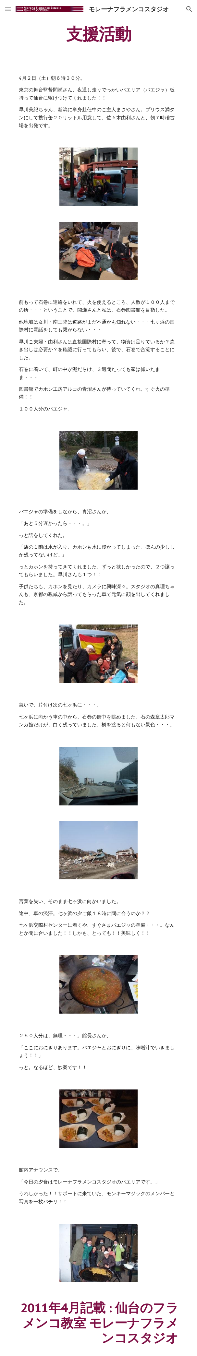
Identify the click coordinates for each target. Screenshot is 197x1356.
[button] (8, 9)
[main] (98, 34)
